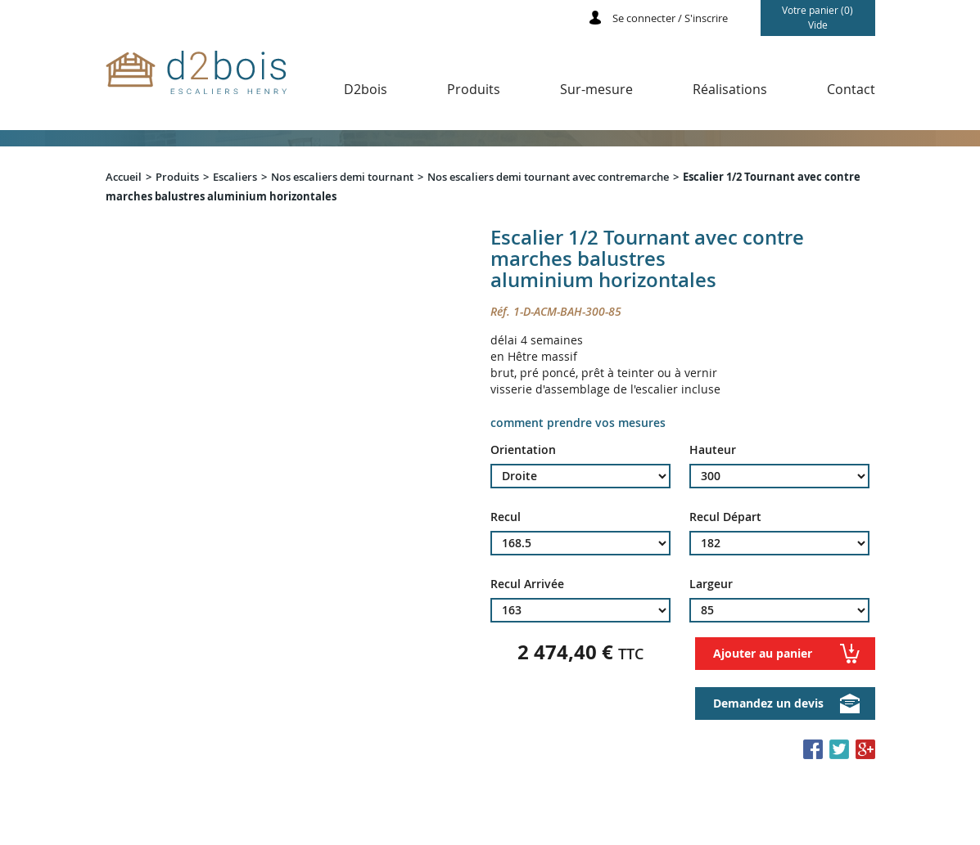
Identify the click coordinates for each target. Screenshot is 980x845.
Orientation (523, 450)
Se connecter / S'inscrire (670, 18)
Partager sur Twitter (839, 749)
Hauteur (712, 450)
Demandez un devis (768, 703)
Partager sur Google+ (865, 749)
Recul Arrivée (527, 584)
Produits (177, 176)
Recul (505, 517)
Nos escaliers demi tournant (342, 176)
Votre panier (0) (818, 17)
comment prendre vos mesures (578, 422)
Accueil (124, 176)
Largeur (711, 584)
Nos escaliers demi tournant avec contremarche (548, 176)
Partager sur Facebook (813, 749)
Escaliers (235, 176)
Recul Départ (725, 517)
